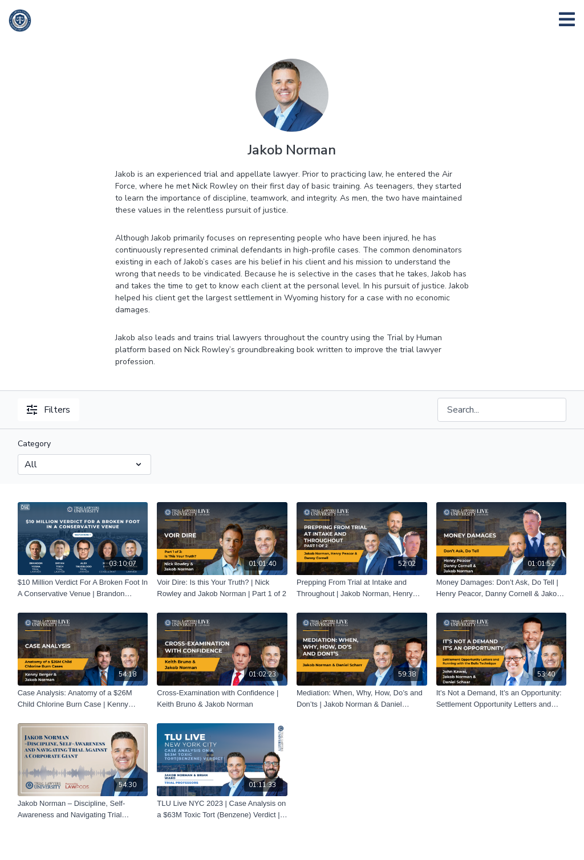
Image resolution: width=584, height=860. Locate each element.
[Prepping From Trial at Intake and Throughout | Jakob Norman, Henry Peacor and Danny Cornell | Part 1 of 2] (362, 588)
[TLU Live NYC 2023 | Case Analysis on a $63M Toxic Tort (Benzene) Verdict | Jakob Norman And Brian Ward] (222, 809)
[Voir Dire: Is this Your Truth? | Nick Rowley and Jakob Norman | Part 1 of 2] (222, 588)
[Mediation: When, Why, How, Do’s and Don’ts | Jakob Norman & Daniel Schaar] (362, 698)
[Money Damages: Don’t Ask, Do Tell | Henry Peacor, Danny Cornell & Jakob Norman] (501, 588)
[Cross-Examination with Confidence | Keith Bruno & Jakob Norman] (222, 698)
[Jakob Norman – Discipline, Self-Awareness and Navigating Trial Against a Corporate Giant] (83, 809)
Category (34, 443)
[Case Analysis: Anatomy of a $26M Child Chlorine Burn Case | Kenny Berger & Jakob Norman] (83, 698)
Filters (48, 409)
